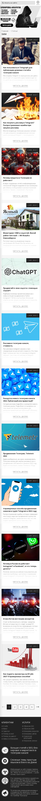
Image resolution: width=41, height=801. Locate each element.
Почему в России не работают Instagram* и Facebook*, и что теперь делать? (19, 566)
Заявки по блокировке (10, 739)
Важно (5, 729)
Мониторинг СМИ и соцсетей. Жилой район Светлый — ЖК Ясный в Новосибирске (19, 235)
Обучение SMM (29, 729)
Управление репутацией (28, 737)
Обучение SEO (29, 726)
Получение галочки (30, 741)
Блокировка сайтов (30, 734)
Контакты (23, 795)
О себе (5, 726)
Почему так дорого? (9, 736)
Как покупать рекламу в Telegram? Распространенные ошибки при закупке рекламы (18, 125)
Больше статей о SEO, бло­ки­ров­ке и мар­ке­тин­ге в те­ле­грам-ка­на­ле (24, 750)
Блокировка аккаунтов (31, 731)
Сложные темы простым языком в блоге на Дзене (24, 761)
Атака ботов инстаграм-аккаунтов (18, 619)
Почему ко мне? (8, 734)
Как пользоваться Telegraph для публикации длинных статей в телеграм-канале (17, 70)
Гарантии (6, 731)
